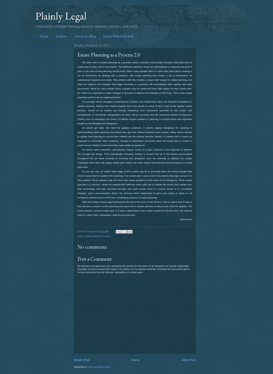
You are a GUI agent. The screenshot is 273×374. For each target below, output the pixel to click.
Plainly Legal (61, 16)
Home (44, 36)
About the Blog (85, 36)
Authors (61, 36)
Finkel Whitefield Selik (118, 36)
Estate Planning (93, 236)
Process (106, 236)
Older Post (188, 360)
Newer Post (82, 360)
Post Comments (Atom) (99, 367)
